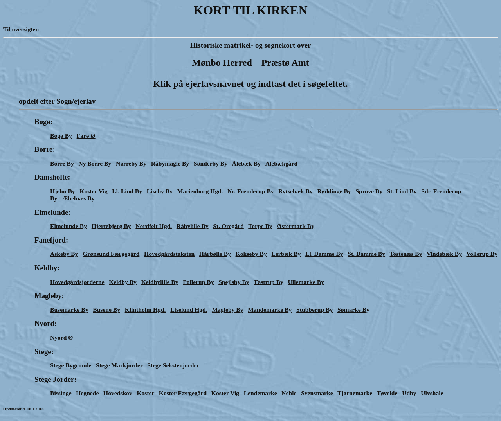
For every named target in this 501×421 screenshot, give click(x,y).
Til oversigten (21, 29)
